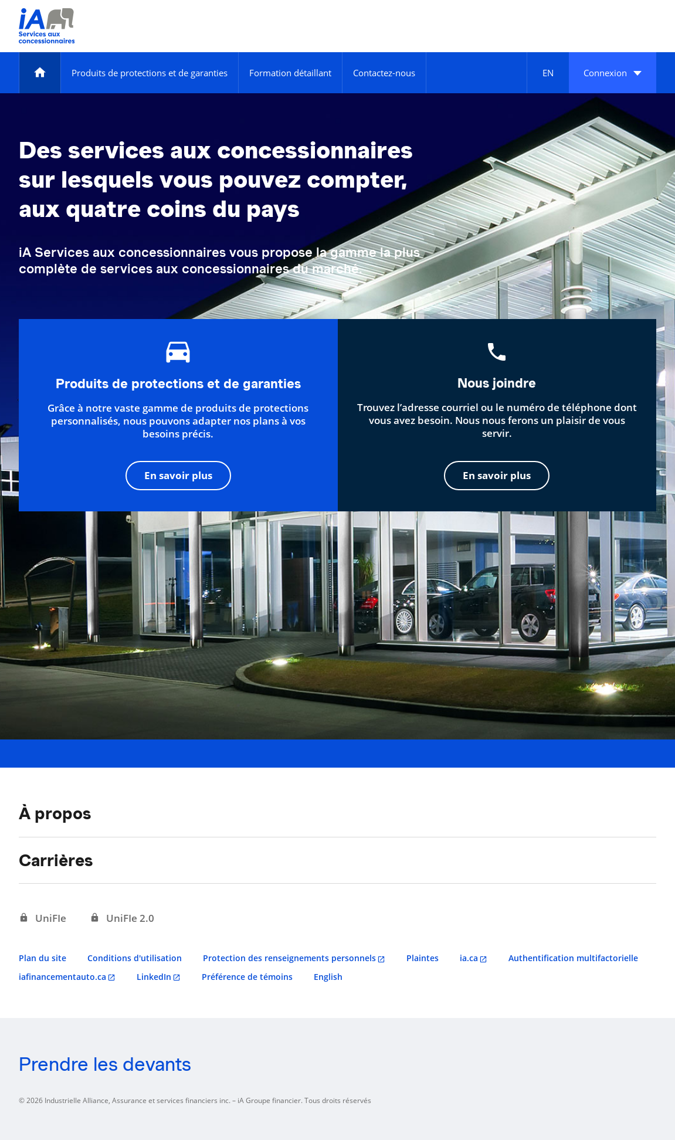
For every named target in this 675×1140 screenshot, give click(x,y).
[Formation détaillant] (290, 72)
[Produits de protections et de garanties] (149, 72)
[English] (548, 72)
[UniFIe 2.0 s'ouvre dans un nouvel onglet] (122, 918)
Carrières (56, 860)
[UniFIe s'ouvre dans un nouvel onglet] (42, 918)
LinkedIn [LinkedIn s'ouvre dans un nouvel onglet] (154, 976)
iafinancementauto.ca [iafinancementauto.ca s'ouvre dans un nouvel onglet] (62, 976)
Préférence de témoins (247, 976)
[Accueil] (39, 72)
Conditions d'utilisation (134, 957)
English (328, 976)
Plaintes (422, 957)
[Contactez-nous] (384, 72)
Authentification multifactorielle (573, 957)
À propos (55, 813)
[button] (612, 72)
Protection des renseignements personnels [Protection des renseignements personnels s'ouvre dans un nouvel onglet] (289, 957)
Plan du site (42, 957)
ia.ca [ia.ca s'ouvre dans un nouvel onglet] (469, 957)
